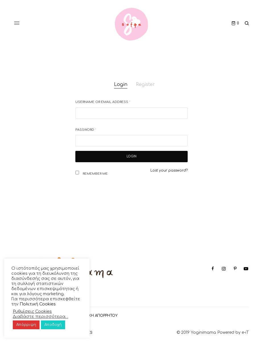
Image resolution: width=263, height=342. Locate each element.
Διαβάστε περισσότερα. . (40, 316)
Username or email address (102, 102)
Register (145, 84)
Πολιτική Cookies (38, 304)
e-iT (245, 332)
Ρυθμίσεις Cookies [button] (32, 311)
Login (120, 84)
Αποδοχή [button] (53, 325)
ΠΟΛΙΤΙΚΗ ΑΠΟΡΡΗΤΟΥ (96, 316)
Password (85, 130)
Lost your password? (169, 170)
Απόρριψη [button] (26, 325)
